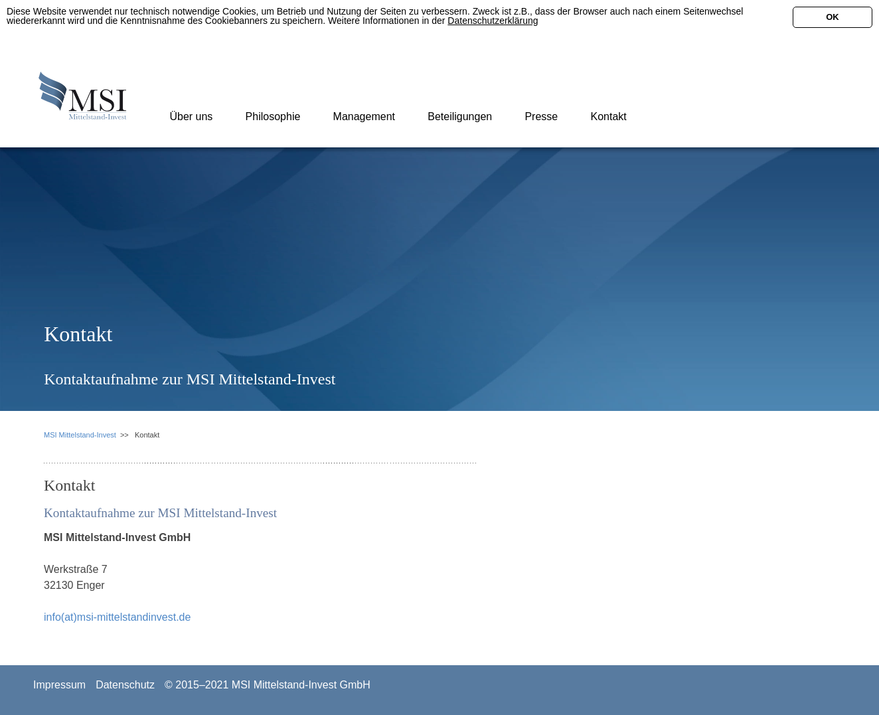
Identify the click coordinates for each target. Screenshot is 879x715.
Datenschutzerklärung (492, 20)
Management (362, 116)
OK (832, 17)
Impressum (59, 684)
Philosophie (271, 116)
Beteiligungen (458, 116)
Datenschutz (125, 684)
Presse (540, 116)
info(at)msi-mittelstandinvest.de (117, 617)
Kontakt (607, 116)
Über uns (189, 116)
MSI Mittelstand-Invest (80, 435)
